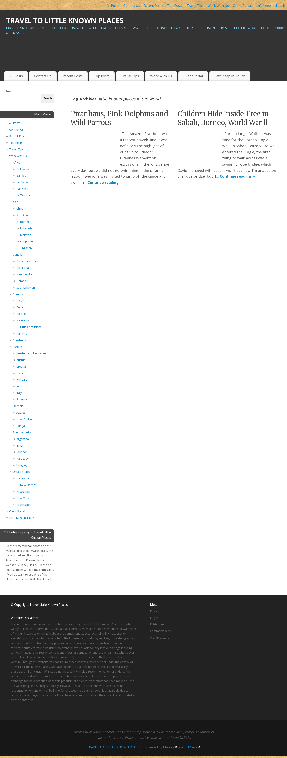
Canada (18, 254)
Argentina (22, 439)
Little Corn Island (31, 327)
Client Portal (242, 5)
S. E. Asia (22, 215)
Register (155, 611)
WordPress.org (159, 637)
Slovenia (21, 399)
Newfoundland (25, 274)
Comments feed (160, 631)
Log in (154, 618)
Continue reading (105, 182)
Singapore (26, 248)
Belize (20, 301)
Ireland (20, 386)
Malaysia (25, 235)
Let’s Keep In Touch (270, 5)
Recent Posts (153, 5)
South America (22, 432)
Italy (19, 393)
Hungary (21, 379)
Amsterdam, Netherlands (32, 353)
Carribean (19, 294)
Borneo (25, 222)
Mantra (168, 747)
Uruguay (21, 465)
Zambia (21, 175)
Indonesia (26, 228)
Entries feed (157, 624)
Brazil (20, 445)
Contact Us (131, 5)
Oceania (18, 406)
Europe (17, 347)
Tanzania (22, 189)
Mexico (21, 314)
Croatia (21, 366)
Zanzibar (25, 195)
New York (22, 498)
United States (21, 472)
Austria (20, 360)
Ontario (21, 281)
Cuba (19, 307)
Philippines (26, 241)
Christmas (19, 340)
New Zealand (24, 419)
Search (10, 91)
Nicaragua (22, 320)
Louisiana (22, 478)
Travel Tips (195, 5)
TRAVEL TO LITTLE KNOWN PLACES (64, 20)
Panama (21, 333)
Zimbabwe (23, 182)
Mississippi (23, 491)
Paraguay (22, 458)
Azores (20, 412)
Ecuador (21, 452)
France (20, 373)
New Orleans (28, 485)
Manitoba (22, 268)
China (20, 208)
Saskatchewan (25, 287)
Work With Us (218, 5)
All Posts (113, 5)
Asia (15, 202)
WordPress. (189, 747)
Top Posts (175, 5)
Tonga (20, 426)
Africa (16, 162)
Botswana (22, 169)
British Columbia (26, 261)
